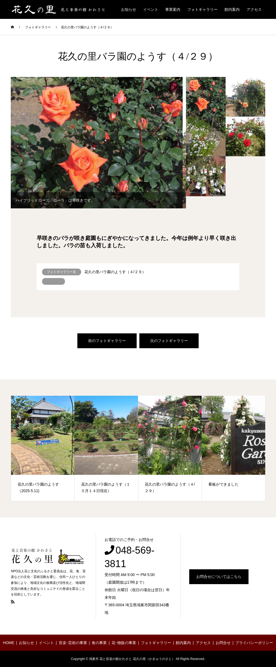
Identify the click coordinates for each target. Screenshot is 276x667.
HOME (8, 643)
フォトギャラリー (202, 9)
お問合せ (223, 643)
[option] (98, 143)
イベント (150, 9)
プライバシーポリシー (254, 643)
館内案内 (232, 9)
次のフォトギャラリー (169, 340)
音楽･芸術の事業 (73, 643)
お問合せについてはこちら (219, 576)
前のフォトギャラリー (107, 340)
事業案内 (172, 9)
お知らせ (128, 9)
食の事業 (99, 643)
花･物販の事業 (124, 643)
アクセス (254, 9)
